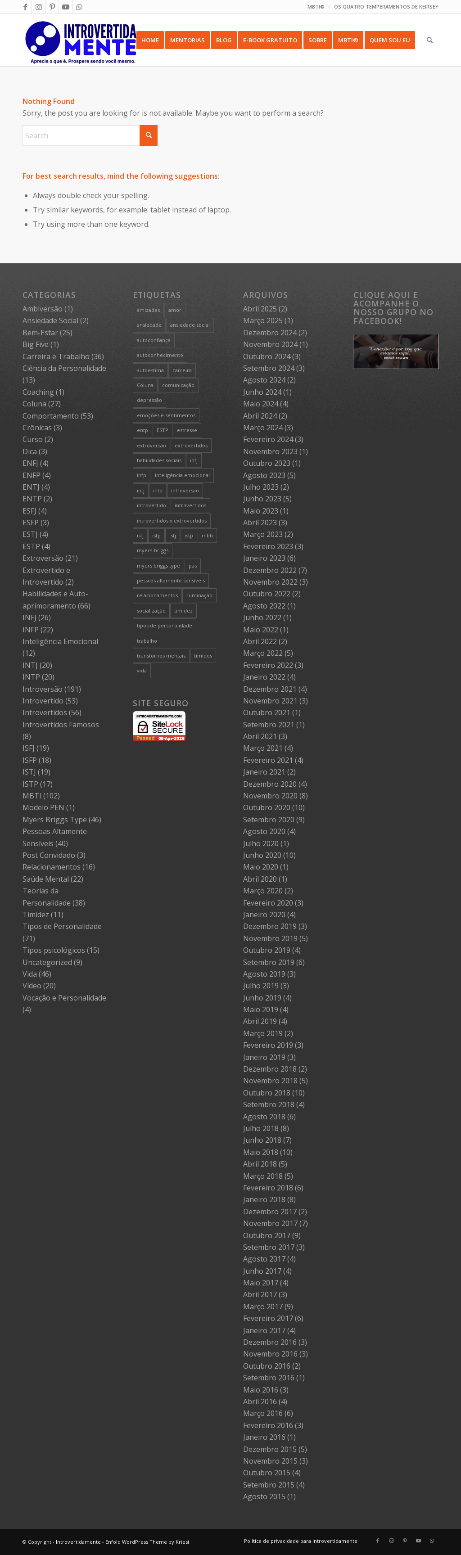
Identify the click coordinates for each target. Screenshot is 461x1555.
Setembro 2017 (268, 1247)
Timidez (36, 914)
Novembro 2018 (270, 1081)
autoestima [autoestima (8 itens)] (150, 370)
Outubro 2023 (266, 463)
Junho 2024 (262, 392)
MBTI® (316, 6)
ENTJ (31, 487)
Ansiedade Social (50, 320)
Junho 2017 (262, 1271)
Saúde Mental (46, 879)
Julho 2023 (261, 487)
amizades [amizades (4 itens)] (148, 309)
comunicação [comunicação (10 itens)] (178, 385)
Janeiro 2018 (264, 1199)
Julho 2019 (261, 986)
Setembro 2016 (268, 1378)
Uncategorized (47, 962)
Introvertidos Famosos (61, 725)
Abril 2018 (260, 1164)
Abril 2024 (260, 416)
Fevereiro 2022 (268, 665)
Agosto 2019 (264, 974)
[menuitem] (316, 7)
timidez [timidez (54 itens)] (183, 610)
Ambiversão (43, 309)
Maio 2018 (260, 1152)
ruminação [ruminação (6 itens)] (199, 595)
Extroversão (43, 558)
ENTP (32, 499)
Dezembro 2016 (270, 1342)
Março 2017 (263, 1307)
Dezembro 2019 (270, 926)
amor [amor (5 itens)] (174, 309)
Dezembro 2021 (270, 689)
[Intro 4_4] (81, 40)
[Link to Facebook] (25, 7)
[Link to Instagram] (38, 7)
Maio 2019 (260, 1009)
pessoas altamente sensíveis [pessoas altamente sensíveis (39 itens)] (171, 580)
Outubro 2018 (266, 1093)
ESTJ (30, 534)
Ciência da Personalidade (64, 368)
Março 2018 (263, 1176)
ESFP (31, 522)
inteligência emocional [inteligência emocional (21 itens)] (182, 475)
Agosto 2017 (264, 1259)
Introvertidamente (78, 1541)
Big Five (36, 344)
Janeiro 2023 (264, 558)
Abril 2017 (260, 1294)
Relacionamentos (52, 867)
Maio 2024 (260, 404)
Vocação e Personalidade (64, 998)
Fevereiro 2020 (268, 903)
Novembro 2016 (270, 1354)
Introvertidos (45, 712)
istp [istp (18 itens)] (189, 535)
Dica (30, 451)
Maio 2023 (260, 511)
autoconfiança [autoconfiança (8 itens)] (154, 340)
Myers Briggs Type (55, 820)
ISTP (30, 784)
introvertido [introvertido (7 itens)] (151, 505)
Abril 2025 (260, 309)
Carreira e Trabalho (56, 356)
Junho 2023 (262, 499)
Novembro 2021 (270, 701)
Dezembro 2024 (270, 333)
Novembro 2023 (270, 451)
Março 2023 (263, 534)
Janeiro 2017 (264, 1330)
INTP (31, 677)
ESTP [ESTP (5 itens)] (162, 430)
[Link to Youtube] (65, 7)
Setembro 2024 (268, 368)
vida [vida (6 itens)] (142, 670)
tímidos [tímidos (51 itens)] (203, 655)
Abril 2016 (260, 1401)
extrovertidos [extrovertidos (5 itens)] (191, 445)
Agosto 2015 (264, 1496)
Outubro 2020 (266, 807)
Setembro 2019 (268, 962)
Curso (33, 439)
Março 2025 (263, 320)
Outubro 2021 (266, 712)
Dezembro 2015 (270, 1449)
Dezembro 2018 (270, 1069)
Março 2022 (263, 653)
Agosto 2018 (264, 1117)
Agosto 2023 (264, 475)
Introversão (43, 689)
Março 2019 (263, 1033)
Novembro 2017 (270, 1223)
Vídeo (32, 986)
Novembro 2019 (270, 938)
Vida (30, 974)
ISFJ (29, 748)
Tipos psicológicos (54, 950)
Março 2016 (263, 1413)
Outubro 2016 (266, 1366)
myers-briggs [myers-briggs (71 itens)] (152, 550)
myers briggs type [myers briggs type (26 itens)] (158, 565)
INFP (31, 630)
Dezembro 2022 (270, 570)
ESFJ (29, 511)
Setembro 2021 (268, 725)
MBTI (32, 796)
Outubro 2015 (266, 1473)
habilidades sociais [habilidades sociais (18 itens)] (159, 460)
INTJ (30, 665)
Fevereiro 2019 (268, 1045)
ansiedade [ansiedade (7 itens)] (149, 324)
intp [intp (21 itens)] (158, 490)
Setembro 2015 (268, 1485)
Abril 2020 (260, 879)
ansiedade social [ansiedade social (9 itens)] (190, 324)
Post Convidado (49, 855)
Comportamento (51, 416)
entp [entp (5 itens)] (142, 430)
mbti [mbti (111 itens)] (207, 535)
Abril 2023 (260, 522)
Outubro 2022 (266, 594)
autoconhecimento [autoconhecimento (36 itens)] (160, 355)
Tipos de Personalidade (62, 926)
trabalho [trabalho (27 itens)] (147, 640)
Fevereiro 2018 (268, 1188)
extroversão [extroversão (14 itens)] (151, 445)
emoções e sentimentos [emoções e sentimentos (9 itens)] (166, 415)
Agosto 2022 (264, 606)
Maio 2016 (260, 1390)
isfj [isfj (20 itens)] (140, 535)
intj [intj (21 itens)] (141, 490)
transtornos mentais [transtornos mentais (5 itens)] (161, 655)
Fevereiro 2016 (268, 1425)
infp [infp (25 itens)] (141, 475)
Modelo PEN (43, 807)
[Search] (429, 40)
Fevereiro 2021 (268, 760)
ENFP (32, 475)
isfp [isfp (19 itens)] (156, 535)
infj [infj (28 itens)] (194, 460)
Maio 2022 (260, 630)
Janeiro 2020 (264, 914)
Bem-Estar (40, 333)
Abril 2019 (260, 1021)
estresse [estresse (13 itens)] (187, 430)
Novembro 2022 (270, 582)
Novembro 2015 (270, 1461)
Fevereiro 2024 (268, 439)
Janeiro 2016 (264, 1437)
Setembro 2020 (268, 820)
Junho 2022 (262, 617)
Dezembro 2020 (270, 784)
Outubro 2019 (266, 950)
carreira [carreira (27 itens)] (182, 370)
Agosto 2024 (264, 380)
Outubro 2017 (266, 1235)
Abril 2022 (260, 641)
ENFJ (30, 463)
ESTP (31, 546)
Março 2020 (263, 891)
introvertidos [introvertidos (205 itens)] (190, 505)
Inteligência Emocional (60, 641)
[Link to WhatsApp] (79, 7)
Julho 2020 (261, 843)
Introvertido (43, 701)
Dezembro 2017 (270, 1212)
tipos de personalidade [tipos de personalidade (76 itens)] (164, 625)
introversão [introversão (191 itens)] (185, 490)
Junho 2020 (262, 855)
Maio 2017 (260, 1283)
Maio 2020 (260, 867)
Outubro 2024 (266, 356)
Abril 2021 (260, 736)
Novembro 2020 (270, 796)
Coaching (38, 392)
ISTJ (29, 772)
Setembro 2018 (268, 1104)
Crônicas (37, 428)
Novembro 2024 (270, 344)
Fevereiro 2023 (268, 546)
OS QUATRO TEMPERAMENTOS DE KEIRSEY (386, 6)
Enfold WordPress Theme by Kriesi (147, 1541)
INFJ (29, 617)
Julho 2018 (261, 1128)
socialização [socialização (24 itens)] (151, 610)
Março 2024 (263, 428)
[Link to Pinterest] (52, 7)
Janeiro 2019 (264, 1057)
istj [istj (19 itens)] (172, 535)
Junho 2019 (262, 998)
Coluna (34, 404)
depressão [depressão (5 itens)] (149, 400)
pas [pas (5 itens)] (193, 565)
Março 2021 (263, 748)
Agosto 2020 (264, 831)
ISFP (30, 760)
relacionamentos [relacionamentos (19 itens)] (157, 595)
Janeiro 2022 (264, 677)
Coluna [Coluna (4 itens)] (145, 385)
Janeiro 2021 (264, 772)
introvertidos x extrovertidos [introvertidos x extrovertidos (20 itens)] (172, 520)
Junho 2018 (262, 1140)
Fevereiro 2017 (268, 1318)
